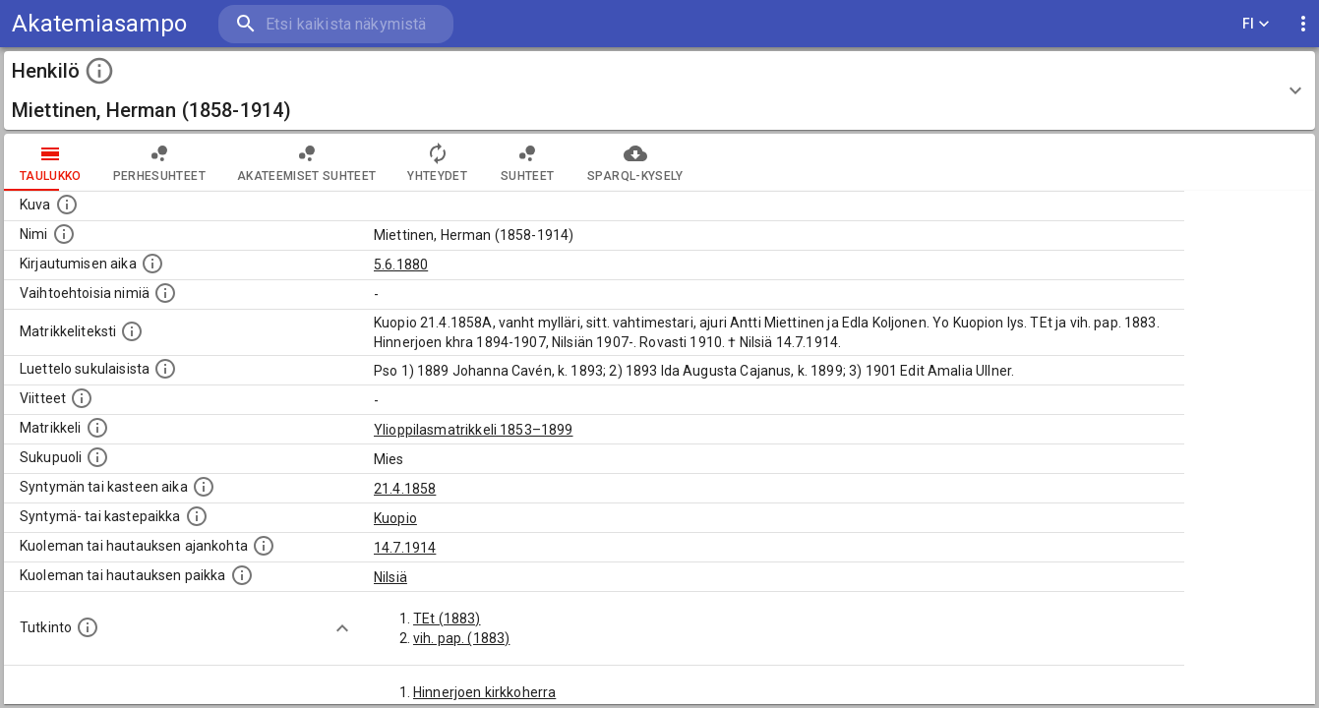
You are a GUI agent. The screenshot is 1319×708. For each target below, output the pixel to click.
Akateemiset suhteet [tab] (306, 162)
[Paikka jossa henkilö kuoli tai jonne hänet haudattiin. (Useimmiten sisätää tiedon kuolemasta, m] (242, 575)
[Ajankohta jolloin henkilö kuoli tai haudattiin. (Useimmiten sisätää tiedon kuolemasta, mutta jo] (263, 545)
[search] (334, 24)
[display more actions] (1303, 24)
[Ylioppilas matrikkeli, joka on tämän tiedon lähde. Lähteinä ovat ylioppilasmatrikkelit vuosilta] (97, 427)
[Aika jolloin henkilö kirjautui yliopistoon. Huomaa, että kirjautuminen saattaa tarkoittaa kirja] (152, 263)
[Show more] (342, 628)
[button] (659, 90)
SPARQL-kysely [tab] (634, 162)
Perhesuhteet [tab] (159, 162)
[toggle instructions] (99, 71)
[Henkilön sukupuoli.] (97, 457)
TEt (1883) (447, 618)
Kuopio (395, 518)
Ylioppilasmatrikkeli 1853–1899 (473, 430)
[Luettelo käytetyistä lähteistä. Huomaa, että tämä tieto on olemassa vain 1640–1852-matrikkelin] (81, 398)
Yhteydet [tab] (437, 162)
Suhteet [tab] (527, 162)
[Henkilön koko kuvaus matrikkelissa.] (132, 331)
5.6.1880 (401, 264)
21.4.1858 (405, 489)
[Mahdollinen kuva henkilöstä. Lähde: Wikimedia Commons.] (67, 204)
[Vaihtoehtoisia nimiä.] (165, 293)
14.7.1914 (405, 548)
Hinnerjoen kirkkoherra (484, 692)
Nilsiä (390, 577)
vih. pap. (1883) (461, 638)
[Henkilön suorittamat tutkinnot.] (87, 627)
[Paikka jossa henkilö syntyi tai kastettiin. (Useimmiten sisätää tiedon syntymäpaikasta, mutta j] (196, 516)
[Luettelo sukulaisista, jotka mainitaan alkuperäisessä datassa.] (165, 368)
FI (1256, 24)
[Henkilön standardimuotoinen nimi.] (64, 234)
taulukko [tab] (50, 162)
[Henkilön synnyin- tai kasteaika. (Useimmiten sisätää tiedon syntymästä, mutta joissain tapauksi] (203, 486)
